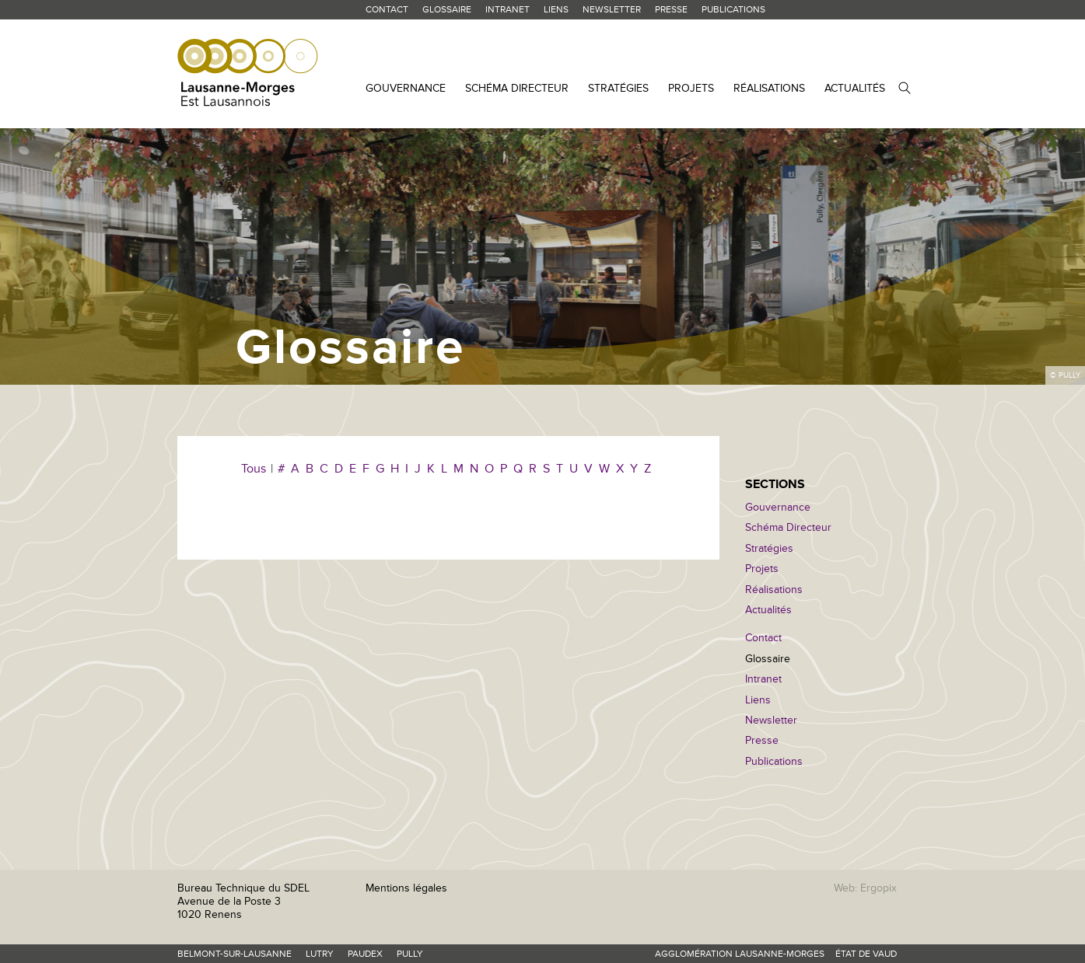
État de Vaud (866, 954)
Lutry (320, 954)
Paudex (365, 954)
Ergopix (878, 888)
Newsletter (612, 10)
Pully (410, 954)
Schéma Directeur (517, 88)
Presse (671, 10)
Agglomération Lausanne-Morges (739, 954)
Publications (733, 10)
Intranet (507, 10)
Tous (253, 468)
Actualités (854, 88)
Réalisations (769, 88)
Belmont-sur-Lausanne (234, 954)
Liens (556, 10)
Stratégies (618, 88)
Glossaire (446, 10)
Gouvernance (406, 88)
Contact (387, 10)
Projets (691, 88)
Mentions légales (406, 888)
